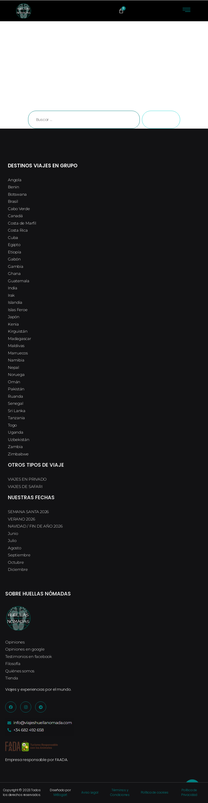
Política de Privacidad (189, 792)
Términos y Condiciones (120, 792)
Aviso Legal (89, 792)
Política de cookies (155, 792)
